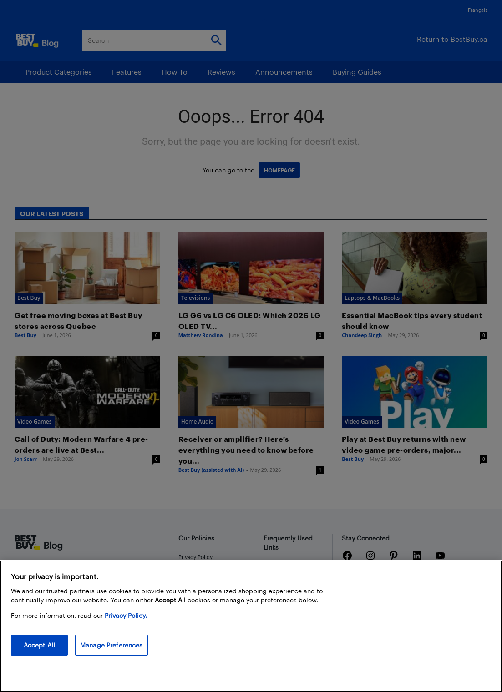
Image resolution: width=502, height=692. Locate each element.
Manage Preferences (111, 645)
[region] (251, 626)
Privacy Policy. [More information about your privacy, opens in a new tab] (126, 615)
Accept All (39, 645)
